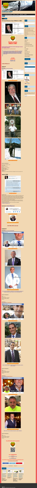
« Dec (25, 72)
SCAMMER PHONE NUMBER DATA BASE (4, 477)
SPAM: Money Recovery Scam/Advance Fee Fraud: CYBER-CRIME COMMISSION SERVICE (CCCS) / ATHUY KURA (15, 479)
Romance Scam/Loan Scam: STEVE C (9, 477)
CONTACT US (17, 14)
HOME (2, 14)
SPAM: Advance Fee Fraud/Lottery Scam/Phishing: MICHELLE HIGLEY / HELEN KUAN (4, 479)
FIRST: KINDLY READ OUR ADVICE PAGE (8, 14)
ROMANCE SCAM (10, 474)
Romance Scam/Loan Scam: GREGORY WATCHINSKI (21, 479)
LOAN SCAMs (20, 474)
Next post (15, 465)
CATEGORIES (25, 14)
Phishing (14, 474)
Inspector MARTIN (6, 35)
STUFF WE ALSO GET (9, 476)
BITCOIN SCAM (11, 473)
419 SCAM (3, 473)
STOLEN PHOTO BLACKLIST (27, 56)
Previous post (11, 465)
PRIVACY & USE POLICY (27, 53)
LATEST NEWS (14, 14)
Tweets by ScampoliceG (27, 88)
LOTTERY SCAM (3, 474)
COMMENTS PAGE (21, 14)
